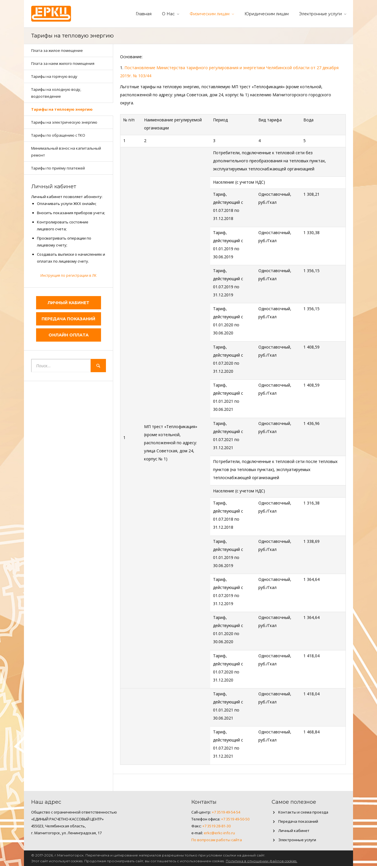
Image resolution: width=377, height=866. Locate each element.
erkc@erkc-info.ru (219, 832)
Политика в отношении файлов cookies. (261, 861)
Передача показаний (68, 318)
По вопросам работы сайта (216, 839)
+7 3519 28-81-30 (216, 826)
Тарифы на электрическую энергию (64, 122)
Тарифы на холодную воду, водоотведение (56, 93)
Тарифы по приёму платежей (58, 168)
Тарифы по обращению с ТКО (58, 135)
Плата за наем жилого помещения (62, 63)
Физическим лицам (209, 13)
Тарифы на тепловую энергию (62, 109)
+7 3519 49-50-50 (235, 819)
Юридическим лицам (267, 13)
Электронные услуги (320, 13)
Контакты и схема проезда (303, 812)
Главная (144, 13)
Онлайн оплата (68, 335)
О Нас (168, 13)
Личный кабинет (68, 302)
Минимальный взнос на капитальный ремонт (66, 152)
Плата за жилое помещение (57, 50)
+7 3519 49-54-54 (226, 812)
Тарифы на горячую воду (54, 76)
